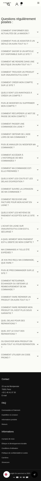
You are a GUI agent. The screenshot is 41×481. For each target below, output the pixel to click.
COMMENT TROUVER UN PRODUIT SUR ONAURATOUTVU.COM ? (17, 73)
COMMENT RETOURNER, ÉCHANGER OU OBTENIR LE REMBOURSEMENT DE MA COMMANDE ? (14, 285)
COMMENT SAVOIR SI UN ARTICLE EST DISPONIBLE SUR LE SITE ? (17, 52)
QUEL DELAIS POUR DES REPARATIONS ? (13, 322)
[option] (7, 474)
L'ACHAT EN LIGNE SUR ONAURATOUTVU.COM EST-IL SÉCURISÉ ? (15, 229)
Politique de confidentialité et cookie (15, 453)
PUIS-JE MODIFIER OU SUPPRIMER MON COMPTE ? (18, 104)
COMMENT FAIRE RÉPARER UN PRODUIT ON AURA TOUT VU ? (16, 298)
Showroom (6, 462)
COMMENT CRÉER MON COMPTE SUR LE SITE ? (17, 83)
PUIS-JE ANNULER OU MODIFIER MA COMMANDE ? (18, 146)
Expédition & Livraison (10, 415)
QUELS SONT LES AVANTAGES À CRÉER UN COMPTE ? (16, 94)
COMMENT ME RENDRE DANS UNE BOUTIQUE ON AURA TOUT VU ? (17, 63)
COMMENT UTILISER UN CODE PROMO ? (15, 356)
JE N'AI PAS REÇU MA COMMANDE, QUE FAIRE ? (17, 261)
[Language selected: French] (6, 474)
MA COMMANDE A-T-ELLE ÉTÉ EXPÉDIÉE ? (15, 251)
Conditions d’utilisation (10, 448)
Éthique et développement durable (14, 443)
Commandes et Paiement (11, 410)
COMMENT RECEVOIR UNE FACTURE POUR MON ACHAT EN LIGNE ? (16, 202)
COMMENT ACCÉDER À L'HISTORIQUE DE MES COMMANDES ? (12, 158)
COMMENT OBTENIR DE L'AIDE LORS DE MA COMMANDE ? (15, 135)
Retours (4, 424)
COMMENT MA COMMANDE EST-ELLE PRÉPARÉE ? (16, 169)
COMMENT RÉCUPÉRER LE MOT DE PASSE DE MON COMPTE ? (18, 114)
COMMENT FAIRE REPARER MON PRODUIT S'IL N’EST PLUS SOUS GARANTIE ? (16, 310)
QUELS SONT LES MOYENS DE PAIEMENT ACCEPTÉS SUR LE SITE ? (18, 216)
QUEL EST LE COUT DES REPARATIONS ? (12, 332)
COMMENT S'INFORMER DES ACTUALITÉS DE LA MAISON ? (15, 32)
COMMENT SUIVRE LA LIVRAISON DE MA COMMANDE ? (17, 190)
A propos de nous (8, 439)
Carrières (5, 458)
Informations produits (9, 419)
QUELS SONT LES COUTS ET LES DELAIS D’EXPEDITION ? (17, 180)
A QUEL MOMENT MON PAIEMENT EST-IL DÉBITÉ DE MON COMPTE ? (17, 240)
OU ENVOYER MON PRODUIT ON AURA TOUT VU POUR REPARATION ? (18, 344)
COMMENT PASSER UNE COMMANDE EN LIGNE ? (12, 125)
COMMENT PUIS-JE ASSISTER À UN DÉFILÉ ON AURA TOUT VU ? (18, 42)
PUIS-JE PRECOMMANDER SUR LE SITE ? (17, 271)
